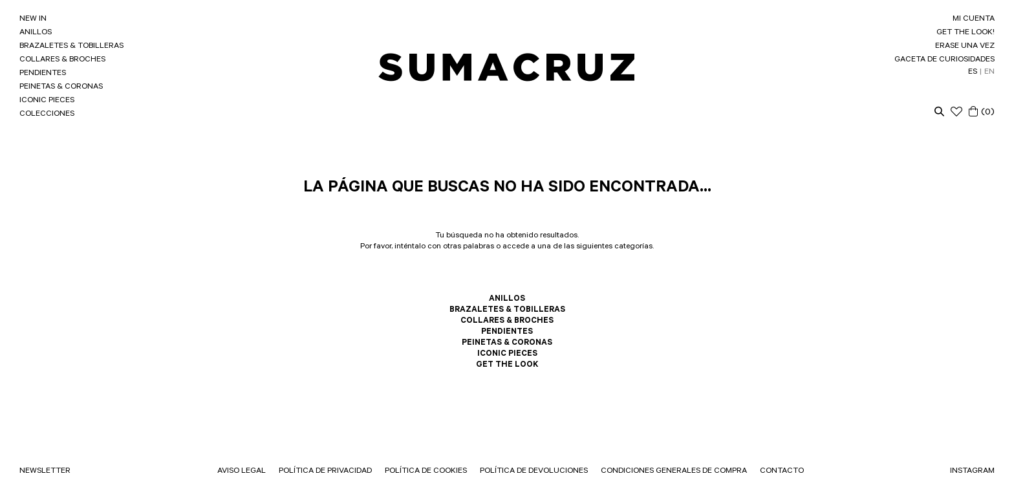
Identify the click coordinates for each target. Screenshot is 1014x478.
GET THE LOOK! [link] (965, 33)
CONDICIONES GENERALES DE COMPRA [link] (674, 471)
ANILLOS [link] (35, 33)
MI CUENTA (974, 19)
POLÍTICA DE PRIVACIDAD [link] (325, 471)
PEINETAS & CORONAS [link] (61, 87)
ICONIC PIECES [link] (46, 100)
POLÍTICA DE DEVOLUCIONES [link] (534, 471)
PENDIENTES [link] (42, 73)
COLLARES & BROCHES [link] (62, 60)
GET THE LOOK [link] (507, 365)
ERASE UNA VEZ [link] (965, 46)
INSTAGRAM (972, 471)
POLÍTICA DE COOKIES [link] (426, 471)
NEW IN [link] (33, 19)
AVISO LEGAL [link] (241, 471)
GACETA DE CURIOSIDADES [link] (944, 60)
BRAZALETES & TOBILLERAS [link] (71, 46)
